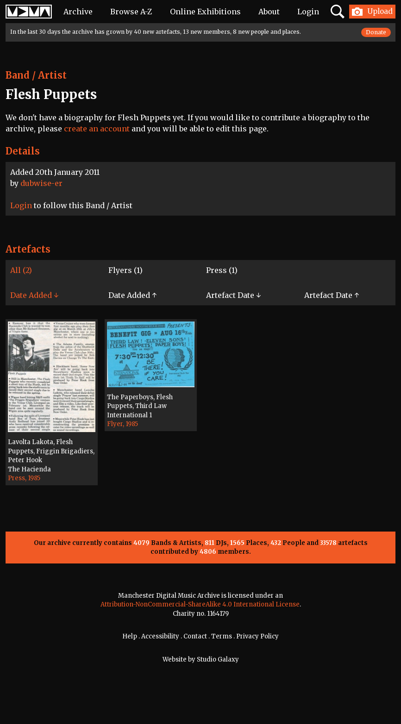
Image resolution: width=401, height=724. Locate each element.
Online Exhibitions (205, 11)
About (269, 11)
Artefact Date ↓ (233, 295)
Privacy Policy (257, 636)
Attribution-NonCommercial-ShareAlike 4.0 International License (200, 604)
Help (129, 636)
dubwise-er (41, 183)
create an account (97, 128)
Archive (78, 11)
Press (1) (222, 270)
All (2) (21, 270)
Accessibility (160, 636)
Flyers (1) (125, 270)
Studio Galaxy (218, 659)
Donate (376, 32)
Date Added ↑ (132, 295)
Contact (195, 636)
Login (308, 11)
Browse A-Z (131, 11)
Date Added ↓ (34, 295)
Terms (221, 636)
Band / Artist (36, 75)
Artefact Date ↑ (331, 295)
